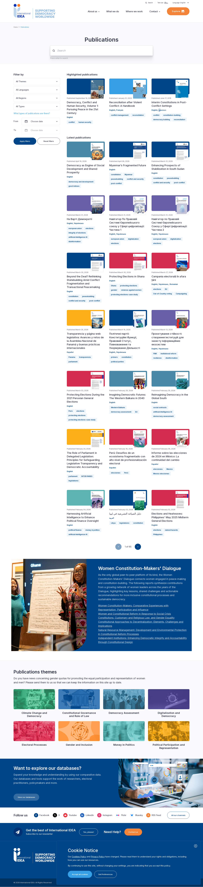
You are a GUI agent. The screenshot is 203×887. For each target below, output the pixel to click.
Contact (153, 11)
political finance (75, 530)
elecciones (115, 473)
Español (70, 352)
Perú (70, 411)
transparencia (85, 357)
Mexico (169, 469)
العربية (111, 518)
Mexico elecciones (161, 474)
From (16, 121)
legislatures (73, 481)
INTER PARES (86, 476)
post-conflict (116, 183)
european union (75, 228)
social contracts (159, 407)
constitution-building (171, 115)
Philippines (157, 534)
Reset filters (49, 141)
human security (85, 122)
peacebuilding (117, 179)
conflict (72, 122)
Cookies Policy (79, 856)
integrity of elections (77, 233)
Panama (72, 357)
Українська (78, 223)
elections (89, 228)
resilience (157, 358)
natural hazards (171, 530)
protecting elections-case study (124, 294)
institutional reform (168, 354)
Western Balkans (118, 407)
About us (92, 11)
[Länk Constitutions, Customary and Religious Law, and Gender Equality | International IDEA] (136, 617)
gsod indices (74, 186)
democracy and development (81, 182)
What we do (112, 11)
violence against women (131, 290)
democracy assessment (121, 412)
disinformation (74, 241)
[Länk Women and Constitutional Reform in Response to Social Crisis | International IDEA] (134, 613)
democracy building (161, 119)
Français (119, 110)
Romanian (174, 284)
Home (16, 27)
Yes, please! (88, 832)
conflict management (119, 115)
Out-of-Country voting (162, 294)
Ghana (113, 286)
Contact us (133, 832)
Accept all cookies (80, 874)
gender (114, 290)
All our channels (178, 815)
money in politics (92, 530)
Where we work (134, 11)
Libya (113, 523)
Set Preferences (105, 874)
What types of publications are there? (32, 113)
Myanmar (128, 174)
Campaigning (181, 294)
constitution (116, 174)
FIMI (155, 354)
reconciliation (138, 115)
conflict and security (135, 179)
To (15, 130)
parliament (73, 362)
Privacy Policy (98, 856)
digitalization (133, 239)
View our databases (26, 797)
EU (166, 289)
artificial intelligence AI (78, 237)
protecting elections (128, 286)
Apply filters (25, 141)
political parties (117, 362)
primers (114, 357)
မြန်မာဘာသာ (162, 110)
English (70, 117)
